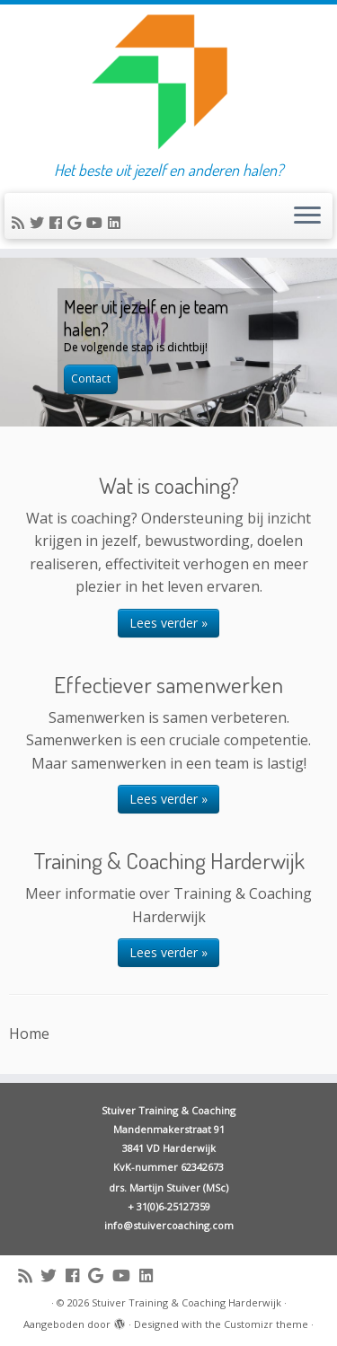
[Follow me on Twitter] (39, 223)
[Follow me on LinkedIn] (117, 223)
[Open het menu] (307, 216)
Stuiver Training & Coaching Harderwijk (186, 1302)
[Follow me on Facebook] (58, 223)
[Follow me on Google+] (76, 223)
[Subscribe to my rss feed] (21, 223)
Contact (91, 378)
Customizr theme (266, 1324)
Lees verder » (168, 622)
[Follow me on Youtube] (97, 223)
